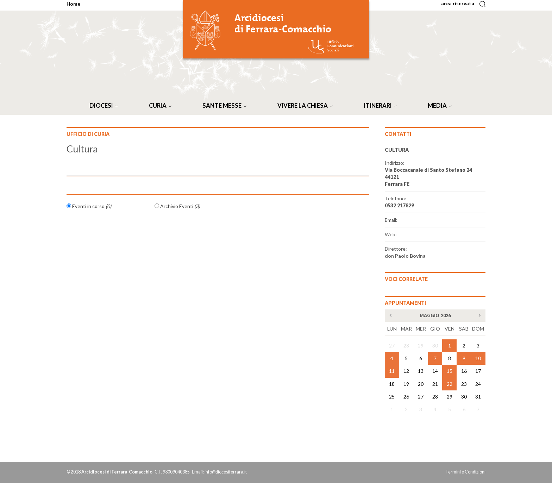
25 (392, 397)
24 (478, 384)
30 (435, 346)
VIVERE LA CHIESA (306, 105)
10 (478, 358)
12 (406, 371)
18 (392, 384)
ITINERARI (382, 105)
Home (73, 4)
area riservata (459, 3)
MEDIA (441, 105)
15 (449, 371)
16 (464, 371)
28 (406, 346)
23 (464, 384)
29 (421, 346)
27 (392, 346)
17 (478, 371)
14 (435, 371)
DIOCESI (105, 105)
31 (478, 397)
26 (406, 397)
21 (435, 384)
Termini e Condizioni (465, 472)
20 (421, 384)
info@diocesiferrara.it (226, 472)
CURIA (161, 105)
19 (406, 384)
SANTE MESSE (225, 105)
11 (392, 371)
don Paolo (405, 256)
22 (449, 384)
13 (421, 371)
